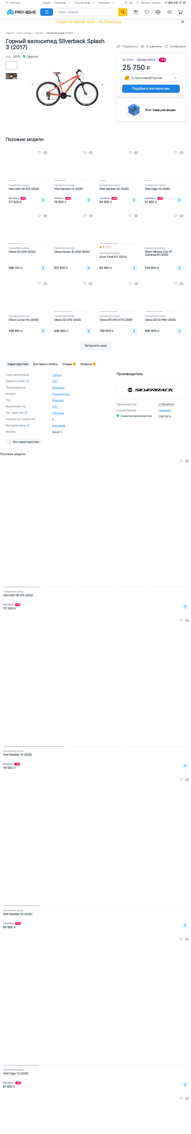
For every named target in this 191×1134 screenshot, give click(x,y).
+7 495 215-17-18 (174, 2)
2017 (55, 406)
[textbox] (151, 78)
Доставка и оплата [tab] (45, 364)
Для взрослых (61, 394)
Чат (131, 2)
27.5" (55, 381)
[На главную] (21, 12)
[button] (95, 21)
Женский (57, 400)
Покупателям (82, 2)
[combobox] (151, 78)
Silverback (58, 387)
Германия (164, 410)
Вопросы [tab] (88, 364)
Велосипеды (24, 33)
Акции (46, 2)
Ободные (58, 413)
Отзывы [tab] (69, 364)
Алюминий (58, 425)
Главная (10, 33)
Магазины (104, 2)
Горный (39, 33)
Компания (60, 2)
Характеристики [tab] (17, 364)
